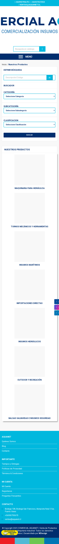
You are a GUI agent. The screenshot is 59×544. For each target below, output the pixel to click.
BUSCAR (29, 135)
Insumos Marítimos (29, 265)
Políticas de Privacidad (12, 468)
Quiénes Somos (9, 441)
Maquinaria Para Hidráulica (30, 188)
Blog (4, 446)
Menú (25, 56)
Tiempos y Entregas (10, 464)
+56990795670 (21, 2)
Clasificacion (9, 120)
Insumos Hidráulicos (29, 341)
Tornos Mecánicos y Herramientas (29, 226)
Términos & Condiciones (12, 473)
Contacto (6, 451)
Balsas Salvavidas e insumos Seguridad (30, 418)
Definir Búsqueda (13, 70)
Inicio (4, 64)
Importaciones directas (30, 303)
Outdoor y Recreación (29, 380)
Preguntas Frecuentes (11, 496)
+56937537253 (37, 2)
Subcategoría (9, 106)
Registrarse (7, 491)
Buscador (9, 85)
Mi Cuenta (6, 486)
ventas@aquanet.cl (29, 5)
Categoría (9, 92)
